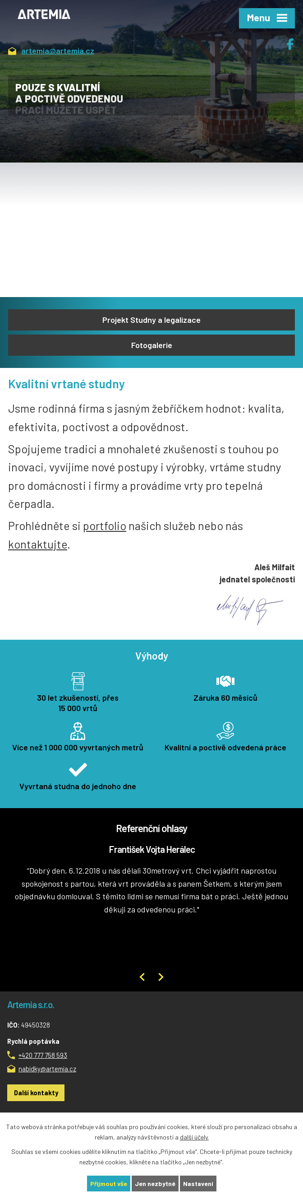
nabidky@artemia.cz (47, 1069)
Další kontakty (36, 1092)
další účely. (194, 1137)
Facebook (295, 41)
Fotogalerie (151, 345)
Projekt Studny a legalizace (151, 320)
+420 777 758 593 (42, 1055)
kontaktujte (37, 544)
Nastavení (198, 1183)
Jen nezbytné (155, 1183)
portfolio (104, 525)
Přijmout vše (108, 1183)
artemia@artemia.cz (51, 51)
